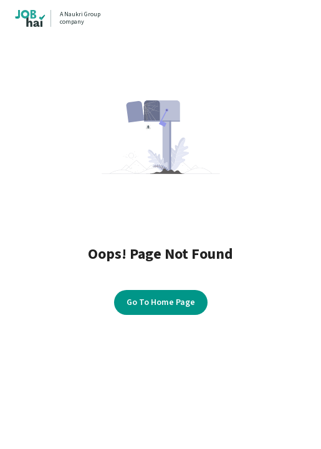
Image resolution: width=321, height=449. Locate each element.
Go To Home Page (161, 302)
